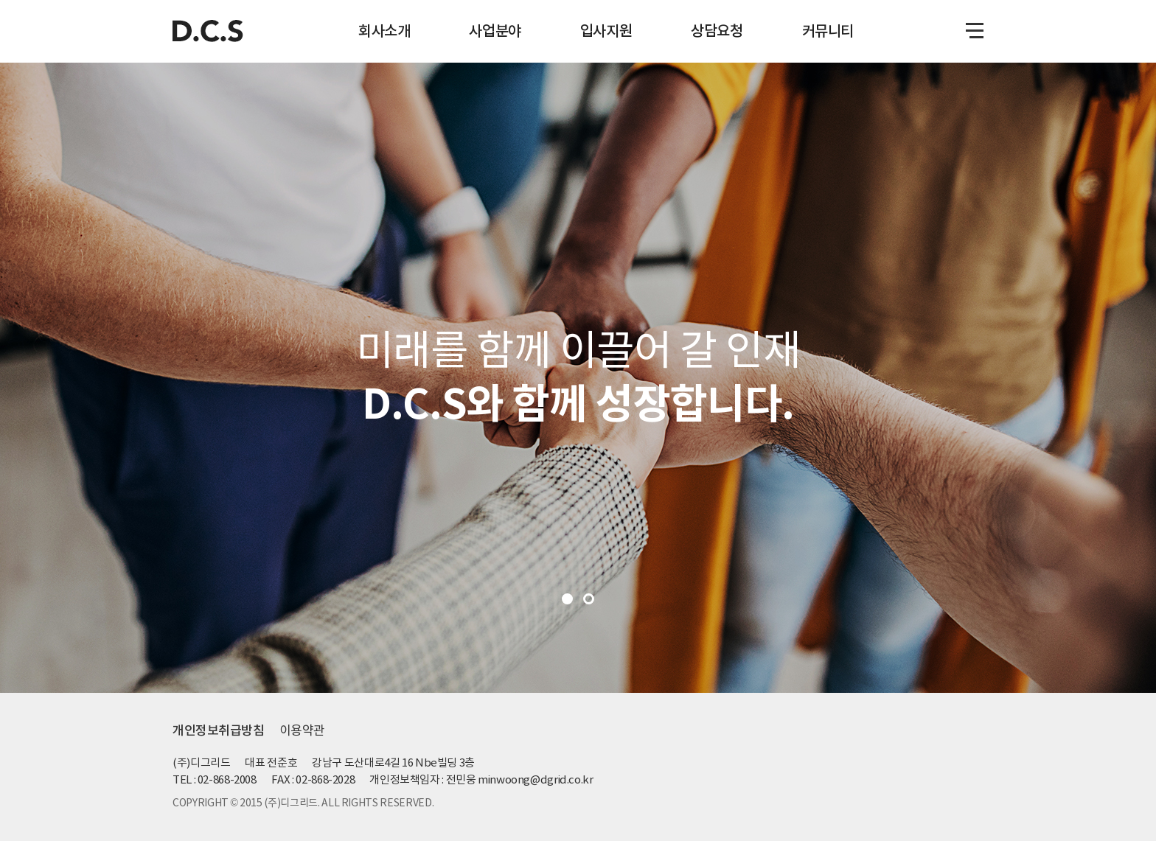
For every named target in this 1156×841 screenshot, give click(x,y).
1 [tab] (567, 598)
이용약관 (302, 730)
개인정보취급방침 (219, 730)
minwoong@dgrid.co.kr (535, 779)
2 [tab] (588, 598)
